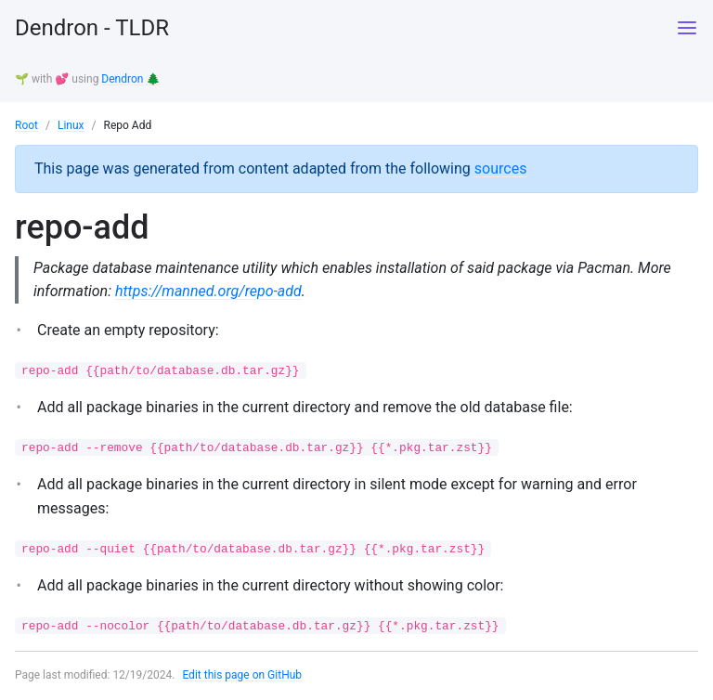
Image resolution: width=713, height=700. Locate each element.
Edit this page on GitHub (242, 674)
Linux (71, 125)
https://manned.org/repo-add (208, 291)
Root (26, 125)
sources (500, 168)
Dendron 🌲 (130, 78)
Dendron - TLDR (92, 28)
